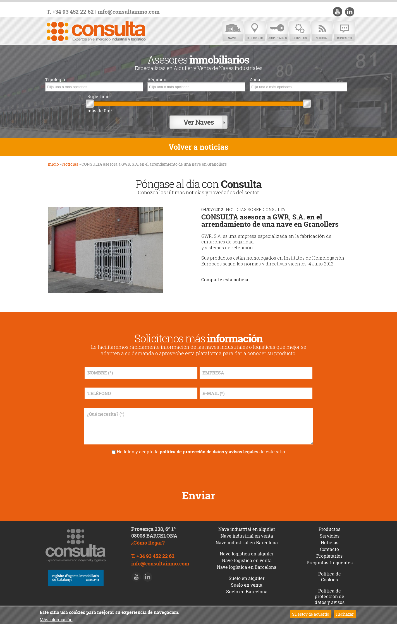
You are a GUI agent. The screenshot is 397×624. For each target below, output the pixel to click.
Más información (56, 619)
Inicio (53, 162)
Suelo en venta (246, 583)
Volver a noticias (198, 146)
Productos (329, 527)
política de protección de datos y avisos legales (209, 450)
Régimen (156, 80)
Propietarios (277, 31)
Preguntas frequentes (330, 561)
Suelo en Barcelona (246, 590)
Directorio (255, 31)
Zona (255, 80)
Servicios (299, 31)
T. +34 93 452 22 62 (70, 11)
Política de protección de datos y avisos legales (330, 598)
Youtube (338, 12)
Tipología (55, 80)
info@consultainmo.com (129, 11)
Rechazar (345, 614)
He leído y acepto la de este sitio (201, 450)
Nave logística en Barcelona (246, 565)
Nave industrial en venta (247, 534)
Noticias (322, 31)
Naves (232, 31)
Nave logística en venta (247, 559)
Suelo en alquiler (247, 577)
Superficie (98, 97)
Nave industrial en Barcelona (247, 541)
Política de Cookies (329, 575)
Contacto (344, 31)
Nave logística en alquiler (247, 552)
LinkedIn (350, 12)
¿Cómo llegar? (148, 541)
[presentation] (198, 468)
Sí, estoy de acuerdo (310, 614)
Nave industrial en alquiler (246, 527)
